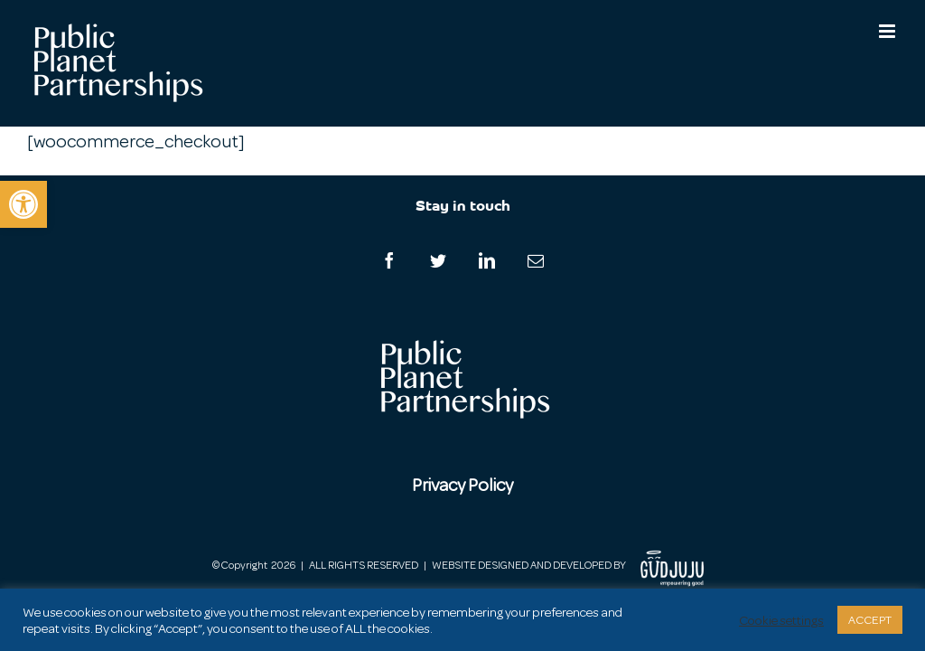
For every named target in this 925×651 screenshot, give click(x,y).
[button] (23, 204)
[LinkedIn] (487, 260)
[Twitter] (438, 260)
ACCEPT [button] (870, 620)
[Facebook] (389, 260)
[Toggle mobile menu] (888, 31)
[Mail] (536, 260)
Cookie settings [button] (781, 620)
